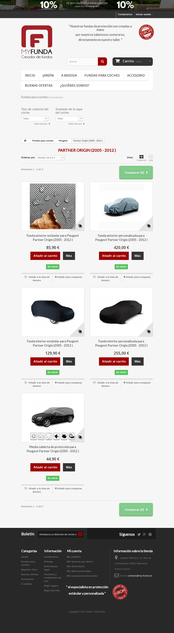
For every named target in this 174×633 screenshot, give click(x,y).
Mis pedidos (74, 556)
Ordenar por (28, 157)
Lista (151, 158)
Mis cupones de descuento (82, 576)
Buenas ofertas (39, 85)
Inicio (30, 75)
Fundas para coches (102, 75)
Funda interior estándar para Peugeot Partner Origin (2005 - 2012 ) (52, 343)
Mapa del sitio (52, 590)
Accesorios (27, 579)
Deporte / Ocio (29, 569)
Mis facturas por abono (80, 561)
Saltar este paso (41, 124)
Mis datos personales (79, 571)
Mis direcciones (76, 566)
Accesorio (136, 75)
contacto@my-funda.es (140, 575)
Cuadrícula (141, 158)
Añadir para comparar (69, 277)
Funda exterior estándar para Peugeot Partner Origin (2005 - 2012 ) (53, 238)
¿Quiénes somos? (74, 85)
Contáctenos (125, 14)
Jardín (48, 75)
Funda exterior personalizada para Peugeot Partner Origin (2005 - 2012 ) (121, 238)
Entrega (48, 561)
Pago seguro (51, 585)
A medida (69, 75)
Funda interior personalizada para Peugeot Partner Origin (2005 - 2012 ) (121, 343)
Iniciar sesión (143, 14)
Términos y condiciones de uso (52, 577)
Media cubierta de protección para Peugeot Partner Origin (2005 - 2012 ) (53, 449)
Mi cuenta (74, 551)
